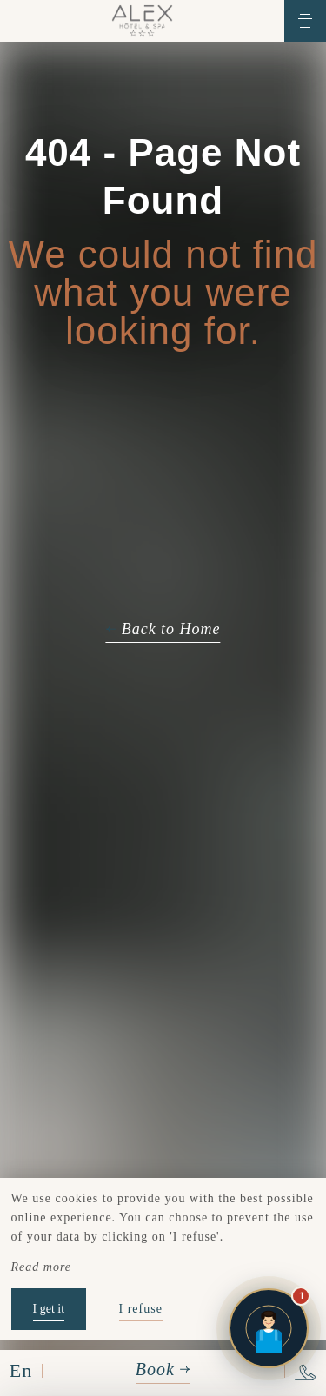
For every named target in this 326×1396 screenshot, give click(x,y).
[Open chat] (269, 1328)
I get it (49, 1308)
